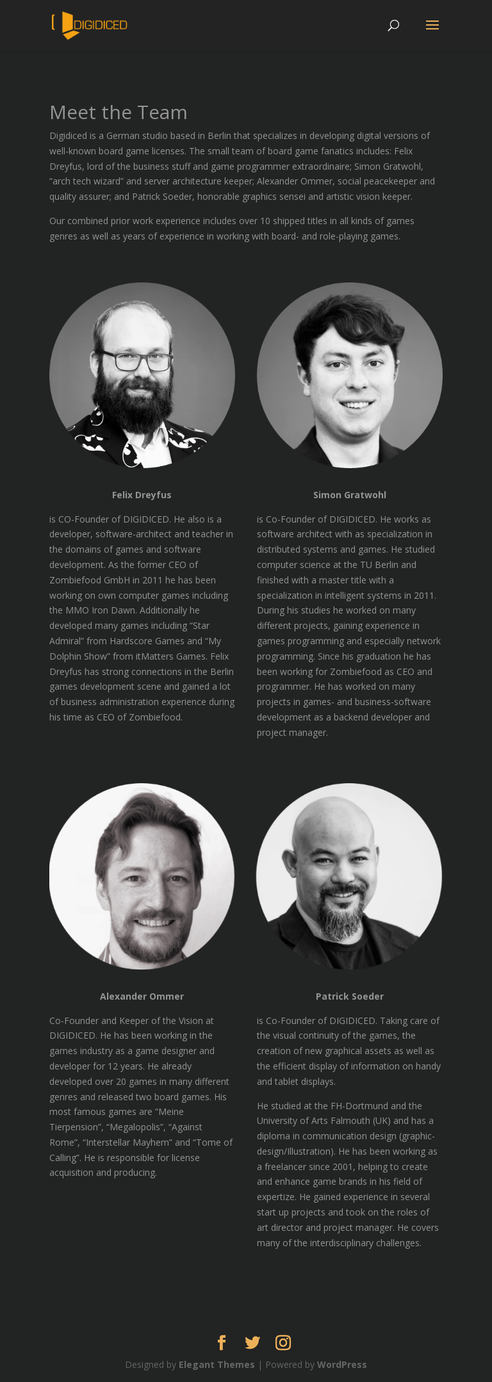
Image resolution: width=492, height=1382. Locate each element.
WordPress (342, 1364)
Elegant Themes (217, 1364)
